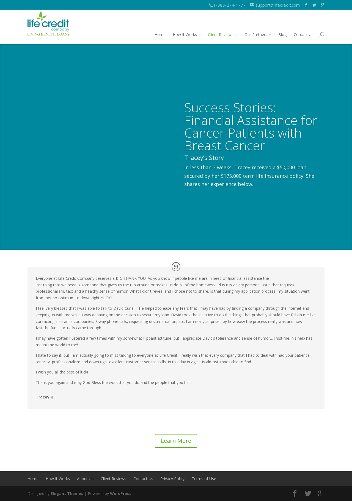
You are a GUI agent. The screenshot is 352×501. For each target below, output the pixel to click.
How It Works (185, 34)
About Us (85, 478)
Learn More (176, 440)
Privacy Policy (172, 478)
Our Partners (255, 34)
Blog (282, 34)
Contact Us (304, 34)
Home (160, 34)
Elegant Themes (67, 493)
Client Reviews (220, 34)
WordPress (120, 493)
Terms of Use (204, 478)
